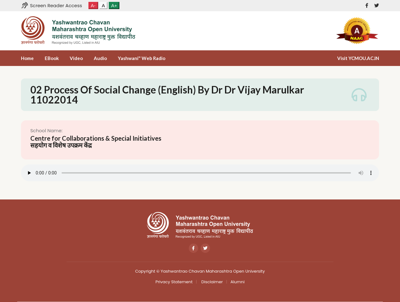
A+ (114, 5)
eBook (52, 58)
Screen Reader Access (51, 5)
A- (93, 5)
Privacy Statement (173, 282)
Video (76, 58)
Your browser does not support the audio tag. (200, 172)
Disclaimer (211, 282)
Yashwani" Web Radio (141, 58)
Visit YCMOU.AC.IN (358, 58)
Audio (100, 58)
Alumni (237, 282)
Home (27, 58)
